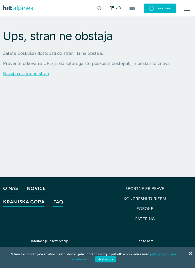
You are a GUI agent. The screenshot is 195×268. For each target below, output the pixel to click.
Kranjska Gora (23, 202)
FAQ (58, 202)
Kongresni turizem (145, 198)
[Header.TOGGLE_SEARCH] (99, 8)
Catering (145, 218)
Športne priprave (144, 188)
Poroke (144, 208)
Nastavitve (105, 259)
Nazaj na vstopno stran (26, 73)
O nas (10, 188)
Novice (36, 188)
